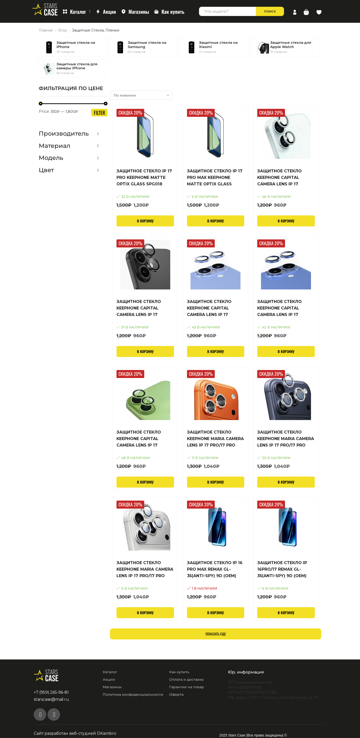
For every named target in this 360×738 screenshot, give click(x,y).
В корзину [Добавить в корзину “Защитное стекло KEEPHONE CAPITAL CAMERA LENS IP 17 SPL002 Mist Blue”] (286, 351)
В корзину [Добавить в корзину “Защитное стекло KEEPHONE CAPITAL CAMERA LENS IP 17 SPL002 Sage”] (145, 482)
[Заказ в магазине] (141, 95)
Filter (99, 112)
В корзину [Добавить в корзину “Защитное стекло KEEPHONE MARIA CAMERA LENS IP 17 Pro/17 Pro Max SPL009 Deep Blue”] (286, 482)
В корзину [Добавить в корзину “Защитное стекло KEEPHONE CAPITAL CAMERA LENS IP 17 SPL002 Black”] (145, 351)
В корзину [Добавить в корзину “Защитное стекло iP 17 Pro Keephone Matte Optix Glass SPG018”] (145, 220)
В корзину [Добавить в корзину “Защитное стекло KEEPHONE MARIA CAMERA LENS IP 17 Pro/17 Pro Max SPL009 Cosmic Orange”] (215, 482)
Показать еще (216, 633)
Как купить (169, 11)
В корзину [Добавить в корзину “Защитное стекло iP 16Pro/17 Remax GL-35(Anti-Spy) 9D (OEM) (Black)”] (286, 612)
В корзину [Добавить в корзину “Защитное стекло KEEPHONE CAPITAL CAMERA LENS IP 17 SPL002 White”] (286, 220)
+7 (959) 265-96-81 (51, 692)
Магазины (135, 11)
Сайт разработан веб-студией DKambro (75, 733)
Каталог (76, 11)
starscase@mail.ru (51, 699)
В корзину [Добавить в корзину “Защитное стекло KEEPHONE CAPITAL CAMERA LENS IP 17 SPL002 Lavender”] (215, 351)
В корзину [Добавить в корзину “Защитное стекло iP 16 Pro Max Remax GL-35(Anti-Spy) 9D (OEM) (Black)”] (215, 612)
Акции (106, 11)
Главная (46, 30)
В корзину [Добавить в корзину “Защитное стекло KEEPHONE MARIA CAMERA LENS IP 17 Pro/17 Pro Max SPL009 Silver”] (145, 612)
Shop (62, 30)
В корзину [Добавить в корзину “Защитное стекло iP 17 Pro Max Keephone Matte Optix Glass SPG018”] (215, 220)
